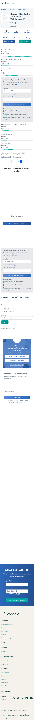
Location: (5, 88)
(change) (13, 94)
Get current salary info (17, 356)
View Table (20, 155)
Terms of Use (12, 402)
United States (4, 9)
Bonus (6, 32)
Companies (13, 9)
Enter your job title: (17, 216)
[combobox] (17, 91)
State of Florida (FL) (23, 9)
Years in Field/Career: (9, 97)
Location (4, 315)
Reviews (17, 32)
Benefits (27, 32)
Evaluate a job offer (17, 361)
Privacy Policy (22, 402)
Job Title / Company (7, 309)
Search (5, 322)
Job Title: (9, 581)
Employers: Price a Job (17, 365)
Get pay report (9, 41)
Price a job (24, 41)
